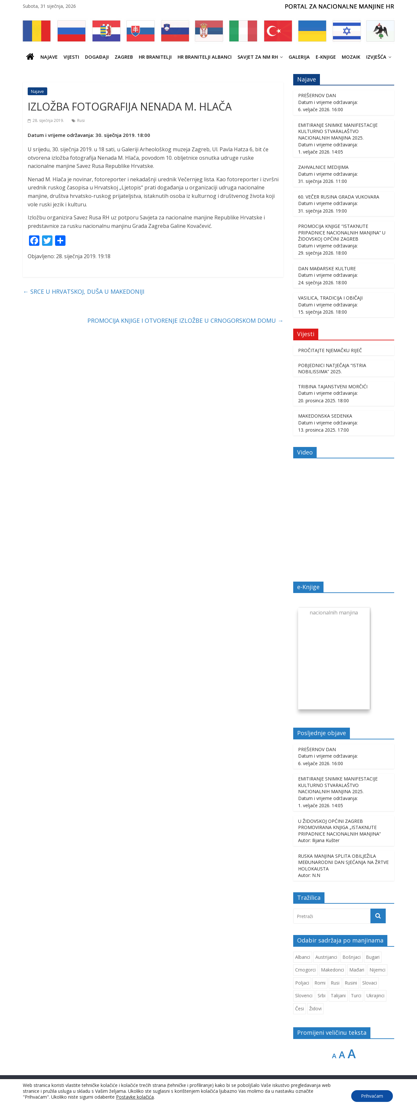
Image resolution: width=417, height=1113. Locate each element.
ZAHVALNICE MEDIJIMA (323, 167)
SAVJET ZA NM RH (257, 57)
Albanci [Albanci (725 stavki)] (302, 957)
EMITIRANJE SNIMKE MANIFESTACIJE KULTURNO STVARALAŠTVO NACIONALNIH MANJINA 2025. (338, 131)
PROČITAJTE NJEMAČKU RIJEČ (330, 350)
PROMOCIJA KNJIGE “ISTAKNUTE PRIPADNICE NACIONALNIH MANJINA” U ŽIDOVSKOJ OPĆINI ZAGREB (341, 232)
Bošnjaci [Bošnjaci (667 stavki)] (351, 957)
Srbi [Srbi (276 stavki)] (321, 995)
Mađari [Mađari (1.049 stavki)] (356, 970)
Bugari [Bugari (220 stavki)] (373, 957)
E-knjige (326, 57)
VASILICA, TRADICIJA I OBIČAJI (330, 298)
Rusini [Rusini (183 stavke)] (351, 983)
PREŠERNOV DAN (317, 95)
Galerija (299, 57)
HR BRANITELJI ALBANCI (205, 57)
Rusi (81, 120)
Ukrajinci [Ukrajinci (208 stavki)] (375, 995)
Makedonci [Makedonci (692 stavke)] (332, 970)
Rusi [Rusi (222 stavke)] (335, 983)
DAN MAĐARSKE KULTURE (327, 268)
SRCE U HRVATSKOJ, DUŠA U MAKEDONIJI (83, 291)
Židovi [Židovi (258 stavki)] (315, 1008)
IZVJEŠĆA (376, 57)
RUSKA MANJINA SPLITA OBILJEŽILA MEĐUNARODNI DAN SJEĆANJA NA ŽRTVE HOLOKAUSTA (343, 862)
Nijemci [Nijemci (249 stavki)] (377, 970)
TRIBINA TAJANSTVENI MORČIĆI (332, 386)
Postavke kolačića (135, 1097)
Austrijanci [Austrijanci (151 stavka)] (326, 957)
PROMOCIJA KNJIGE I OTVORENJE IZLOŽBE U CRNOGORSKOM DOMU (185, 320)
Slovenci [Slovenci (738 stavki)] (303, 995)
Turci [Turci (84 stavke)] (356, 995)
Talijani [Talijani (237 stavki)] (338, 995)
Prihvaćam (372, 1096)
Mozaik (351, 57)
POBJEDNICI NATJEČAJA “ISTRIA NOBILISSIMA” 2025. (332, 368)
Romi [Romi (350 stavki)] (319, 983)
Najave (49, 57)
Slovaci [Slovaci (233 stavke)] (369, 983)
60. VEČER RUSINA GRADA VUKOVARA (338, 197)
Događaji (97, 57)
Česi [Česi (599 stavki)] (299, 1008)
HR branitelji (155, 57)
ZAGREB (124, 57)
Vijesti (71, 57)
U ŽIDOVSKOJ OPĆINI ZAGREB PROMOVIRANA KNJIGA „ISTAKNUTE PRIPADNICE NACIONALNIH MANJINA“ (339, 827)
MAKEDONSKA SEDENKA (325, 416)
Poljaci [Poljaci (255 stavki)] (302, 983)
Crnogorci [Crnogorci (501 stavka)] (305, 970)
